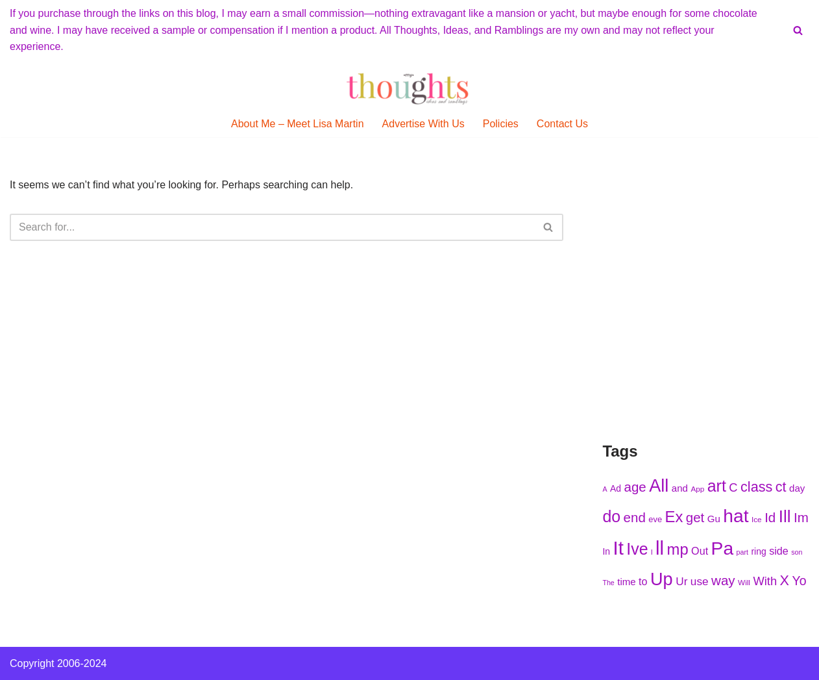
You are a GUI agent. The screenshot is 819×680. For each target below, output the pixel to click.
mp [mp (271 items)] (678, 549)
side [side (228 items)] (778, 551)
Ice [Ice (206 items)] (757, 519)
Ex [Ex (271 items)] (674, 516)
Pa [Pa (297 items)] (722, 548)
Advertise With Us (423, 123)
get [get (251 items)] (695, 517)
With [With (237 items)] (765, 581)
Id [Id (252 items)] (770, 517)
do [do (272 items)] (611, 516)
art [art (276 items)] (716, 486)
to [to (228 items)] (643, 581)
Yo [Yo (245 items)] (799, 580)
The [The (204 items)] (608, 582)
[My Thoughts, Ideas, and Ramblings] (409, 88)
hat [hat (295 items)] (735, 515)
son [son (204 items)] (796, 552)
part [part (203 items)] (742, 552)
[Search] (798, 30)
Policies (501, 123)
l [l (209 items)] (652, 552)
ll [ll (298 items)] (659, 548)
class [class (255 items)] (756, 487)
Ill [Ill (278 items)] (785, 516)
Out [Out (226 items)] (699, 551)
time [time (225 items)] (626, 581)
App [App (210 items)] (697, 489)
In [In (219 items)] (606, 551)
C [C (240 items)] (733, 487)
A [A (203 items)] (604, 489)
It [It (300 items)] (618, 548)
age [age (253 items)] (635, 486)
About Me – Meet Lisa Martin (297, 123)
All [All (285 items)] (658, 485)
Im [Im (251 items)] (801, 517)
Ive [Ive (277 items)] (637, 549)
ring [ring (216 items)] (758, 551)
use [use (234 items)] (700, 581)
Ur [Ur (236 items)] (681, 581)
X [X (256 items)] (784, 580)
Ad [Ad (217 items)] (615, 488)
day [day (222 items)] (797, 488)
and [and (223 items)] (680, 488)
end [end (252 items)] (635, 517)
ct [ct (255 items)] (781, 487)
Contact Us (562, 123)
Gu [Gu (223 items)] (713, 518)
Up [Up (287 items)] (661, 579)
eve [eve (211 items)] (655, 519)
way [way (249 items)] (723, 580)
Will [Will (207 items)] (744, 582)
